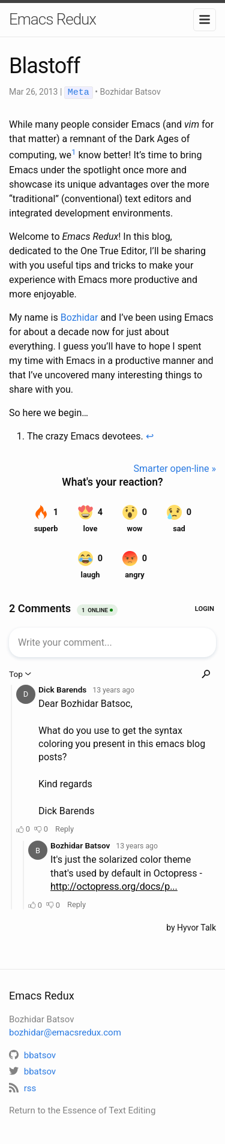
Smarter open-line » (174, 468)
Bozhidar (79, 317)
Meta (78, 92)
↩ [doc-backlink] (150, 435)
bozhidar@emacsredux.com (65, 1032)
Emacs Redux (52, 19)
